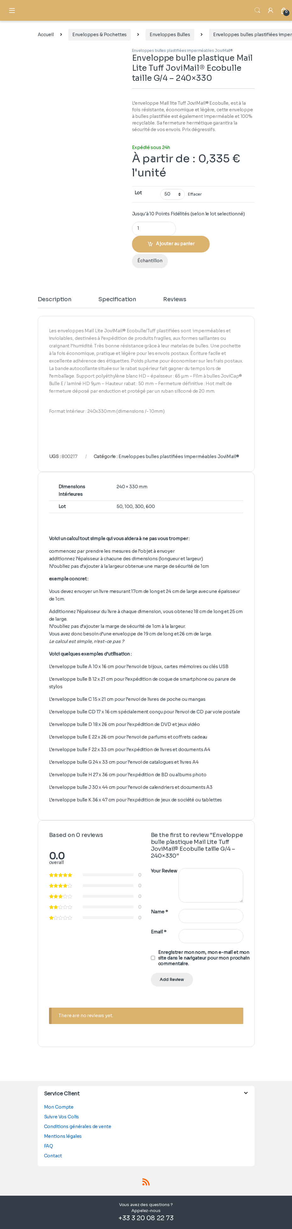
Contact (53, 1156)
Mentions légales (63, 1136)
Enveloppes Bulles (170, 34)
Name (159, 912)
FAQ (48, 1146)
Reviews (174, 299)
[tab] (55, 302)
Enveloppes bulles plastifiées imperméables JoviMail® (182, 50)
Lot (138, 193)
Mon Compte (59, 1107)
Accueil (46, 34)
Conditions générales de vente (77, 1126)
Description (55, 299)
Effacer (195, 194)
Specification (117, 299)
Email (159, 932)
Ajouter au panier (175, 243)
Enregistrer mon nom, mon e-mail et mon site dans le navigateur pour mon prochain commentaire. (204, 957)
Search (257, 10)
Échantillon (150, 260)
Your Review (164, 871)
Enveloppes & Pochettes (99, 34)
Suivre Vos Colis (61, 1117)
